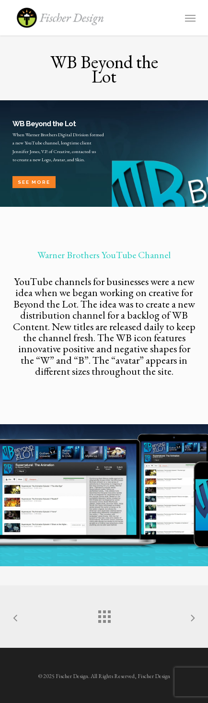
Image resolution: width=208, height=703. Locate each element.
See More (34, 182)
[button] (190, 18)
